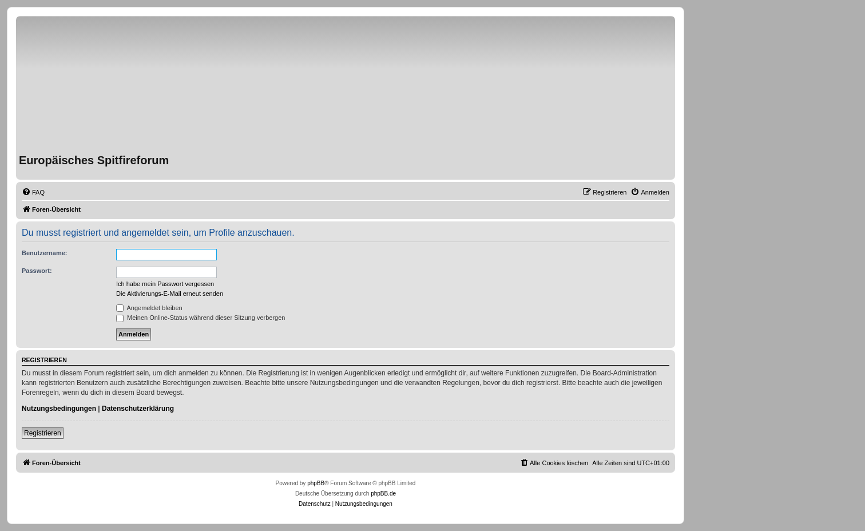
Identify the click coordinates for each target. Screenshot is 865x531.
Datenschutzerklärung (138, 409)
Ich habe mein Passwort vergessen (165, 283)
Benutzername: (44, 252)
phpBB (315, 483)
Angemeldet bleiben (149, 307)
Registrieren (42, 433)
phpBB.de (383, 493)
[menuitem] (33, 192)
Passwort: (37, 270)
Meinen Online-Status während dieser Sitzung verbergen (200, 317)
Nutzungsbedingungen (59, 409)
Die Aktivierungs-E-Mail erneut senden (169, 293)
